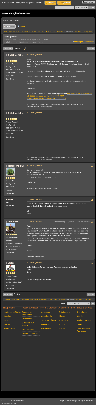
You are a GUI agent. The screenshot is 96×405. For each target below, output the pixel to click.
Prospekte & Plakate (30, 334)
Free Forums (12, 403)
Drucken (91, 48)
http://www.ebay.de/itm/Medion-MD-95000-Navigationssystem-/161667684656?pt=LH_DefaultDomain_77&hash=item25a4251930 (59, 96)
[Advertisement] (59, 132)
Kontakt (62, 324)
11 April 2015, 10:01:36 (34, 199)
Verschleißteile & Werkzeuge (83, 329)
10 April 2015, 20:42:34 (34, 166)
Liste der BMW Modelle (28, 324)
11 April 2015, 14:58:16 (34, 263)
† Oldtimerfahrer (16, 55)
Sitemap (62, 328)
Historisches (27, 319)
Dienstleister (82, 312)
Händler (80, 316)
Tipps (79, 324)
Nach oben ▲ (90, 401)
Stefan (11, 263)
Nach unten (8, 48)
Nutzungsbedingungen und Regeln (74, 401)
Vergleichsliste (9, 328)
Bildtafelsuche (64, 312)
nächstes (89, 42)
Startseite (7, 324)
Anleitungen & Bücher (12, 312)
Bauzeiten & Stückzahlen (27, 313)
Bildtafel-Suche (46, 316)
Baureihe (7, 316)
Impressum (63, 320)
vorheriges (78, 42)
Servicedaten (45, 328)
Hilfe (60, 401)
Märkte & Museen (84, 320)
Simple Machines (18, 401)
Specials (7, 320)
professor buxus (16, 166)
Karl (79, 31)
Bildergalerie (45, 312)
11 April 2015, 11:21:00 (34, 221)
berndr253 (13, 221)
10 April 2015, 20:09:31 (34, 55)
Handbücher (45, 324)
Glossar (62, 316)
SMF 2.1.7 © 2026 (7, 401)
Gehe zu (63, 304)
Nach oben (8, 294)
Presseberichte (28, 330)
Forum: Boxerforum (48, 320)
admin (76, 31)
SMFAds (3, 403)
